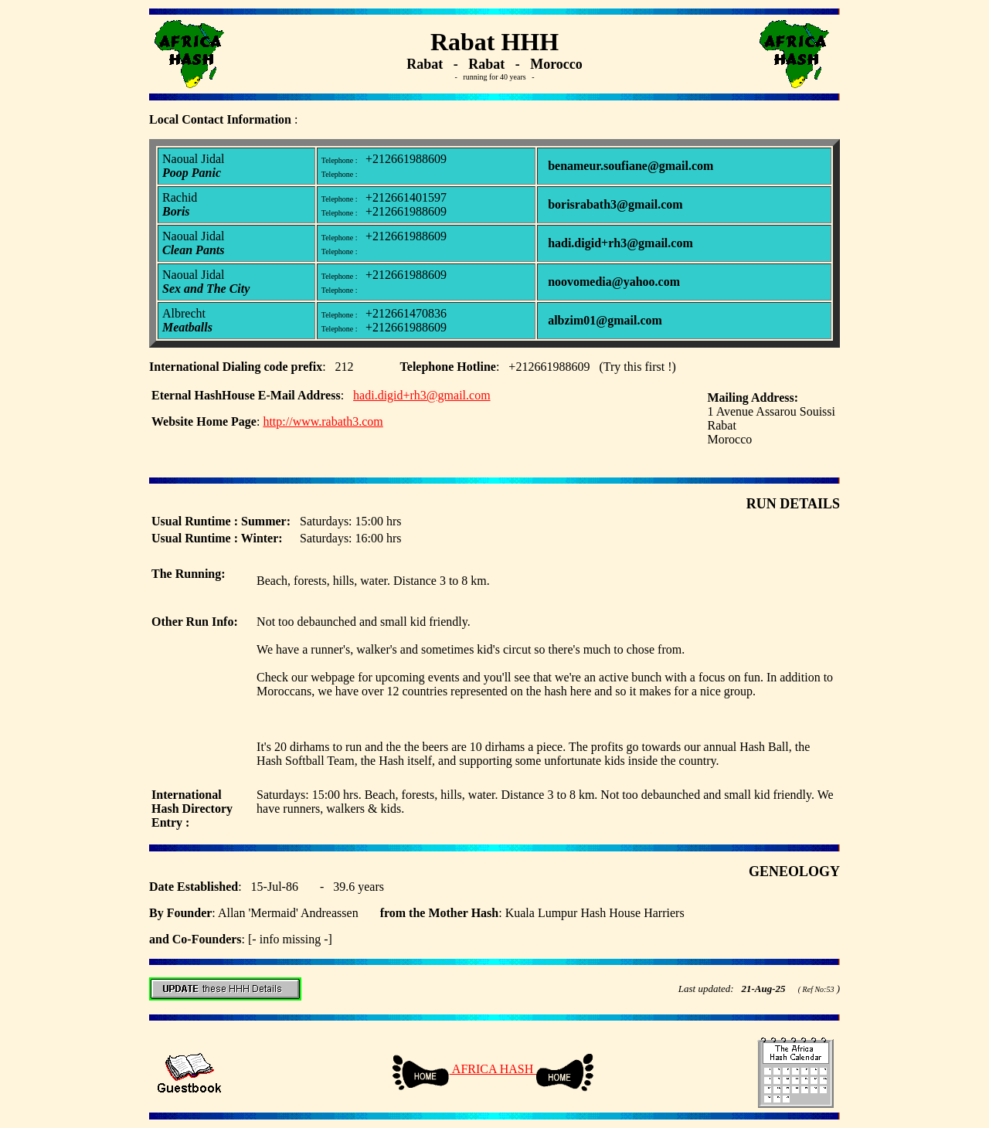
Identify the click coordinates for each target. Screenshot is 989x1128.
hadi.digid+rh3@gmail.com (422, 395)
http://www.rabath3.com (322, 421)
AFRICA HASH (493, 1068)
